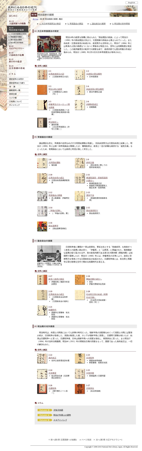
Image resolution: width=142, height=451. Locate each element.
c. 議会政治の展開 (98, 24)
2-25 (91, 372)
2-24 (53, 372)
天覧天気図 (58, 410)
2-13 (91, 194)
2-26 (53, 387)
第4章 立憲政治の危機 (17, 54)
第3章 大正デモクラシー (17, 47)
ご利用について (17, 101)
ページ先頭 (86, 440)
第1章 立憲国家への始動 (17, 22)
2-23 (91, 356)
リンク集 (17, 98)
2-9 (91, 161)
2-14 (53, 209)
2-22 (53, 356)
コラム (17, 74)
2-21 (53, 308)
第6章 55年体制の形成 (17, 67)
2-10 (53, 176)
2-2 (91, 73)
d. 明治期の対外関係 (121, 24)
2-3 (53, 88)
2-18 (91, 278)
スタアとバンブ (60, 420)
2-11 (91, 177)
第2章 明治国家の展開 (17, 29)
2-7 (53, 121)
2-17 (53, 278)
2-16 (53, 224)
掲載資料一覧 (17, 90)
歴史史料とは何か (17, 79)
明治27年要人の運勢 (62, 415)
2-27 (91, 387)
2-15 (91, 209)
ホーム (35, 19)
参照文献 (17, 94)
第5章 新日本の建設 (17, 60)
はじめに (17, 15)
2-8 (53, 161)
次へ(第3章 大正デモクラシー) (109, 440)
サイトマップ (17, 105)
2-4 (91, 88)
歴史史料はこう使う (17, 83)
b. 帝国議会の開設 (75, 24)
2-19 (53, 293)
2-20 (91, 294)
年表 (17, 86)
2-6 (91, 103)
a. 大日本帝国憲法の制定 (50, 24)
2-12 (53, 194)
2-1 (53, 73)
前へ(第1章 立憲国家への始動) (64, 440)
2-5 (53, 104)
